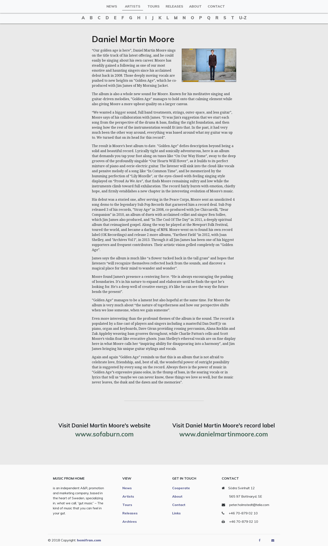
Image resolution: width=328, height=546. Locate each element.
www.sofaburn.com (104, 434)
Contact (216, 6)
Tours (153, 6)
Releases (174, 6)
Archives (129, 521)
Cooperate (181, 488)
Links (176, 513)
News (111, 6)
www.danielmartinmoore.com (223, 434)
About (195, 6)
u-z (242, 17)
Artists (132, 6)
